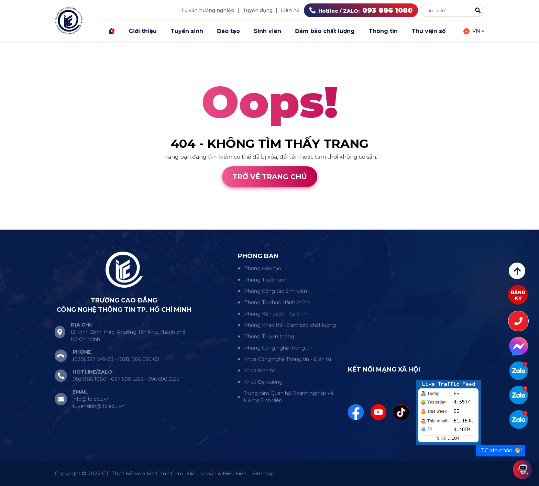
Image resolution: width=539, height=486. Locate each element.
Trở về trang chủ (269, 177)
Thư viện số (428, 31)
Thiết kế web (18, 225)
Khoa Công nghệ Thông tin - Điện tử (287, 359)
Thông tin (383, 31)
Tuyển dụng (258, 10)
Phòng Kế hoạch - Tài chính (277, 314)
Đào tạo (228, 31)
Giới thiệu (143, 31)
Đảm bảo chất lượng (325, 31)
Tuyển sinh (186, 31)
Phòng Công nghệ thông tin (278, 348)
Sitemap (264, 473)
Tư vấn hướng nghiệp (207, 10)
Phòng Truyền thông (269, 336)
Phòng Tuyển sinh (265, 280)
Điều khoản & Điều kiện (216, 473)
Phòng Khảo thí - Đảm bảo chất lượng (290, 325)
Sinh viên (267, 31)
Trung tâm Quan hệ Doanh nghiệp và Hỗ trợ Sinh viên (288, 397)
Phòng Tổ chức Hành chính (277, 302)
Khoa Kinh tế (259, 370)
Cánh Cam (61, 225)
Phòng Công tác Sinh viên (275, 291)
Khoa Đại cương (263, 382)
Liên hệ (290, 10)
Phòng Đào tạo (262, 268)
